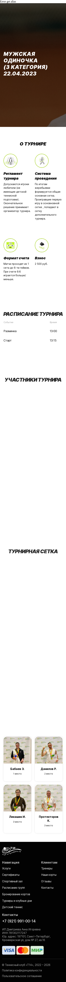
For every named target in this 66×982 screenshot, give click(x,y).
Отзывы (46, 881)
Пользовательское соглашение (22, 976)
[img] (12, 851)
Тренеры (46, 868)
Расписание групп (13, 887)
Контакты (47, 887)
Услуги (6, 868)
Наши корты (48, 874)
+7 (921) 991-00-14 (19, 921)
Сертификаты (11, 874)
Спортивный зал (12, 881)
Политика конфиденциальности (22, 970)
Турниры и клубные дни (17, 900)
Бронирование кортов (16, 894)
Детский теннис (12, 907)
